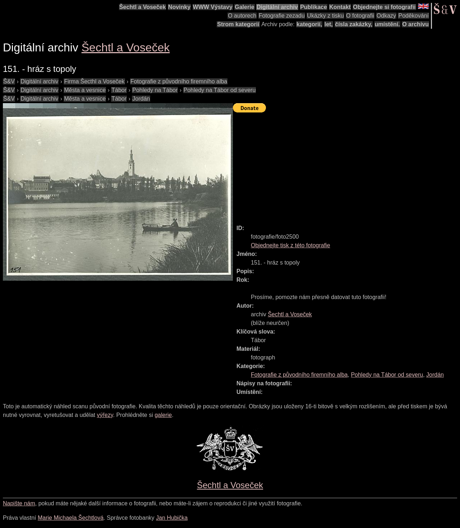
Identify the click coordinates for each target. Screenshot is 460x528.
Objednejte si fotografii (384, 7)
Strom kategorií (238, 24)
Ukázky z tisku (325, 16)
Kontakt (340, 7)
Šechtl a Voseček (142, 7)
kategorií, (309, 24)
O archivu (415, 24)
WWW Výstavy (213, 7)
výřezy (105, 415)
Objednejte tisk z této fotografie (290, 245)
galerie (163, 415)
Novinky (179, 7)
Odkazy (386, 16)
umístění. (387, 24)
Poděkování (413, 16)
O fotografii (360, 16)
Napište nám (19, 503)
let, (329, 24)
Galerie (244, 7)
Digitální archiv (277, 7)
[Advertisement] (346, 165)
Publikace (313, 7)
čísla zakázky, (353, 24)
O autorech (242, 16)
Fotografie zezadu (282, 16)
